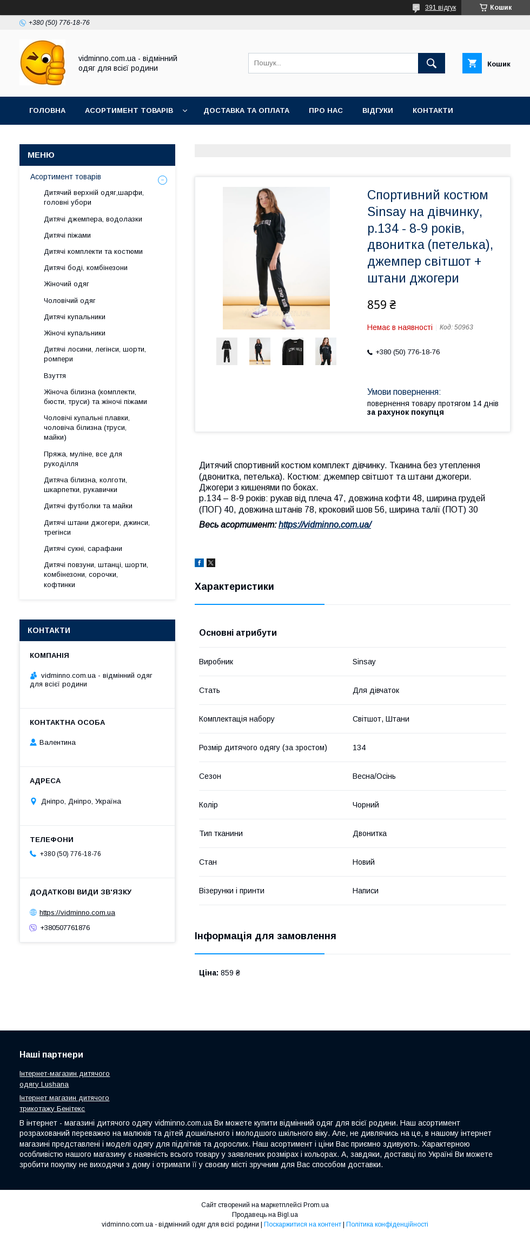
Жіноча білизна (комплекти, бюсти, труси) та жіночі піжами (95, 397)
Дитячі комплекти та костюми (93, 251)
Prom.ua (316, 1205)
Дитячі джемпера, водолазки (93, 219)
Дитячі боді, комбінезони (86, 268)
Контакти (433, 110)
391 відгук (440, 7)
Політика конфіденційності (387, 1224)
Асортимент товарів (129, 110)
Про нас (326, 110)
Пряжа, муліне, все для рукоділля (83, 459)
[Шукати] (431, 63)
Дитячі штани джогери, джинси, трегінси (97, 527)
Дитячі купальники (74, 317)
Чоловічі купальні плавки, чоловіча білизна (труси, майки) (87, 427)
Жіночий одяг (66, 284)
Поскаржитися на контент (302, 1224)
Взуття (55, 376)
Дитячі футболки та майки (88, 506)
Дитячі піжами (67, 235)
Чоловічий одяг (70, 301)
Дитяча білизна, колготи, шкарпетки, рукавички (85, 485)
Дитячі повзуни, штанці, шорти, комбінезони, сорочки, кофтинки (96, 574)
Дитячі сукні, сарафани (83, 548)
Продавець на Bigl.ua (265, 1214)
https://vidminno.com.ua (77, 912)
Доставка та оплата (246, 110)
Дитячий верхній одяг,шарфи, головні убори (94, 197)
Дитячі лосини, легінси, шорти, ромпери (95, 354)
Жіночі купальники (74, 333)
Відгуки (377, 110)
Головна (47, 110)
